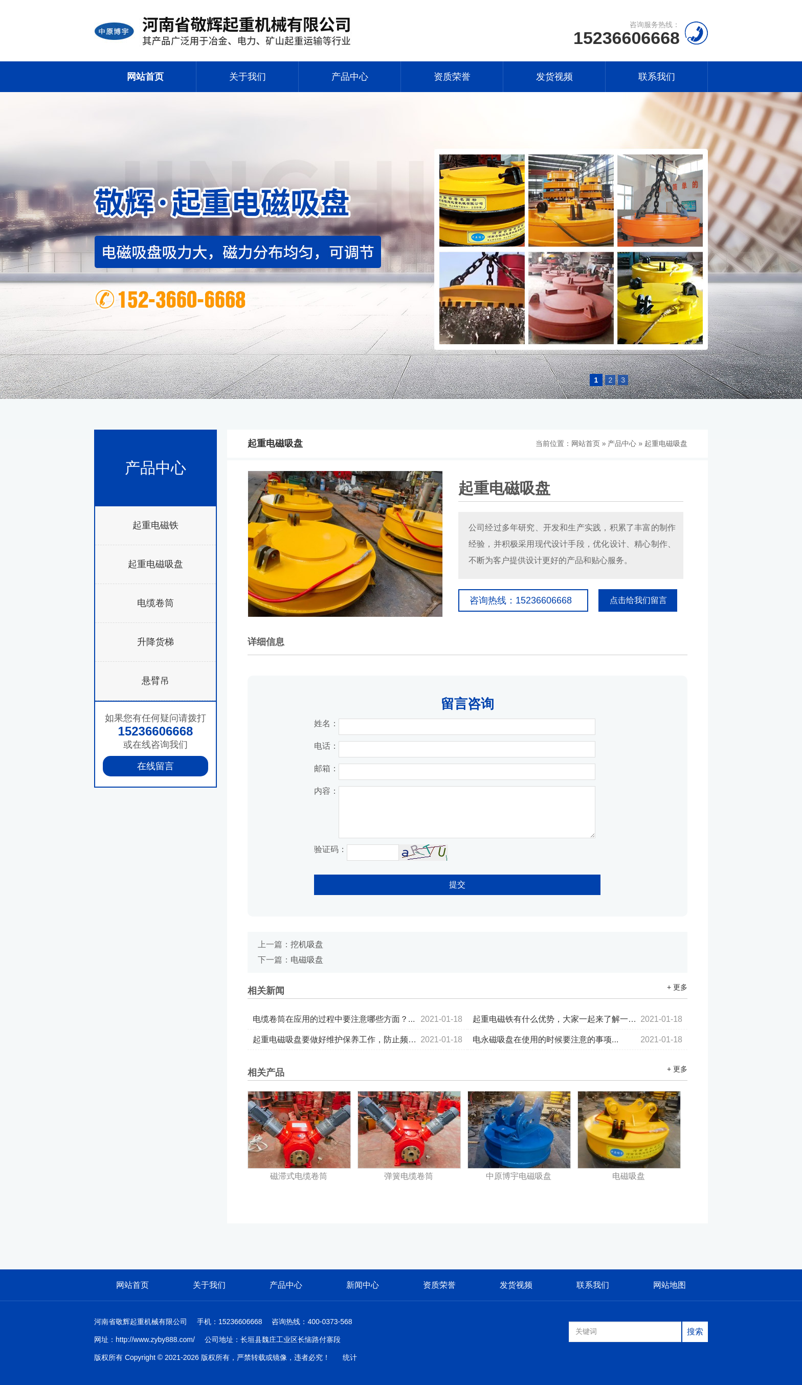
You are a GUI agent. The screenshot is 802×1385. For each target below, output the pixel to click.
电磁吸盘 (307, 959)
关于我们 (247, 77)
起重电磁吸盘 (155, 564)
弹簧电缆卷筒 (408, 1176)
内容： (326, 791)
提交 (457, 884)
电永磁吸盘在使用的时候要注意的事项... (577, 1039)
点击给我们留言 (638, 600)
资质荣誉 (452, 77)
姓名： (326, 723)
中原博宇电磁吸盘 (518, 1176)
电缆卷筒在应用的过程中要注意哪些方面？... (357, 1019)
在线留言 (155, 766)
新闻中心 (362, 1285)
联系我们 (656, 77)
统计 (350, 1357)
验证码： (330, 849)
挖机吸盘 (307, 944)
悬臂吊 (155, 681)
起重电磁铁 (155, 525)
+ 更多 (677, 987)
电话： (326, 746)
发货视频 (554, 77)
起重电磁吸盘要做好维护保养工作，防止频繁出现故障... (357, 1039)
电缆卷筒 (155, 603)
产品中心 (349, 77)
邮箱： (326, 768)
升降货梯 (155, 642)
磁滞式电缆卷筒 (298, 1176)
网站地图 (669, 1285)
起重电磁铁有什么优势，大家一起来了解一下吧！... (577, 1019)
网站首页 (145, 77)
